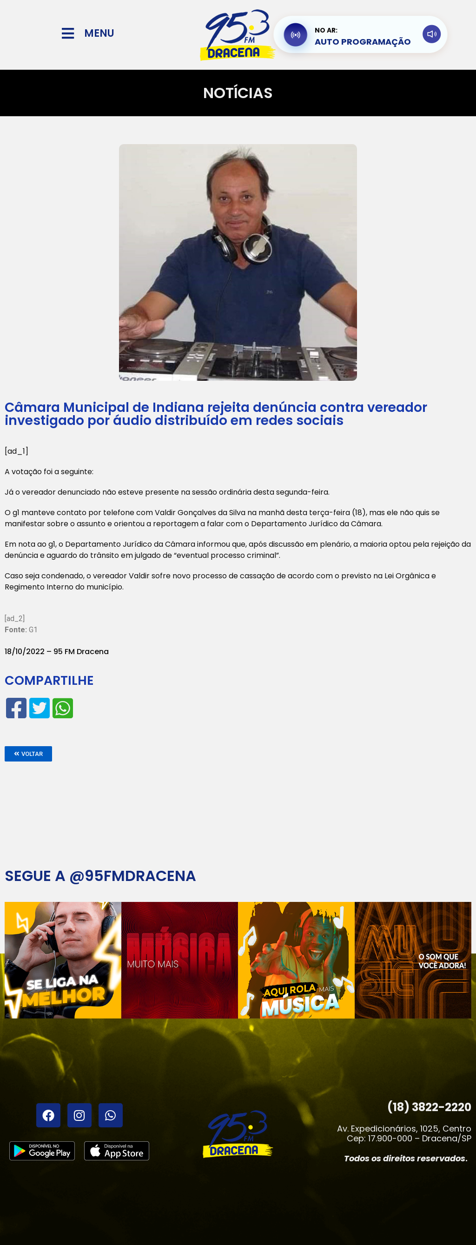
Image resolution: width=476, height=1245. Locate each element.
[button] (28, 754)
